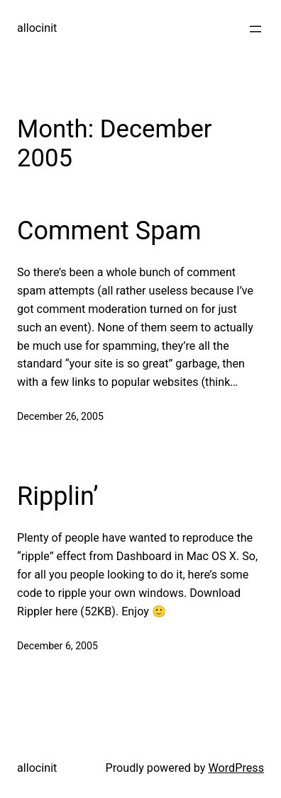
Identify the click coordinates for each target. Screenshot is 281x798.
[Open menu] (255, 29)
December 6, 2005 (57, 645)
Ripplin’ (58, 496)
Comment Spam (109, 231)
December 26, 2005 (60, 416)
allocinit (37, 28)
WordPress (236, 768)
